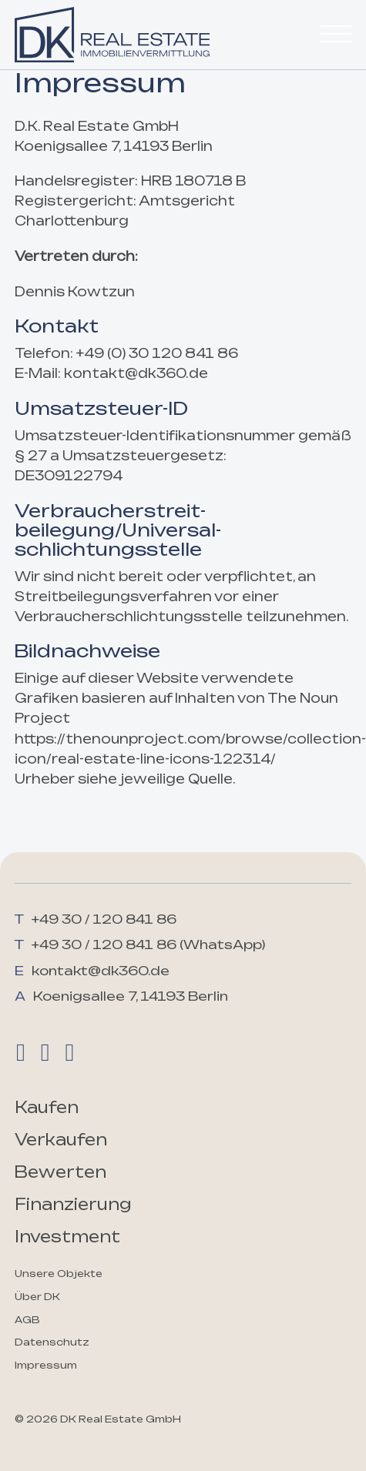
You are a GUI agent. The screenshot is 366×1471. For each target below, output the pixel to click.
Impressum (46, 1365)
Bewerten (60, 1172)
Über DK (37, 1296)
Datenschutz (52, 1342)
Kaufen (47, 1107)
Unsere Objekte (58, 1273)
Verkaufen (61, 1139)
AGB (27, 1320)
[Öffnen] (336, 34)
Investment (67, 1236)
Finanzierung (73, 1204)
